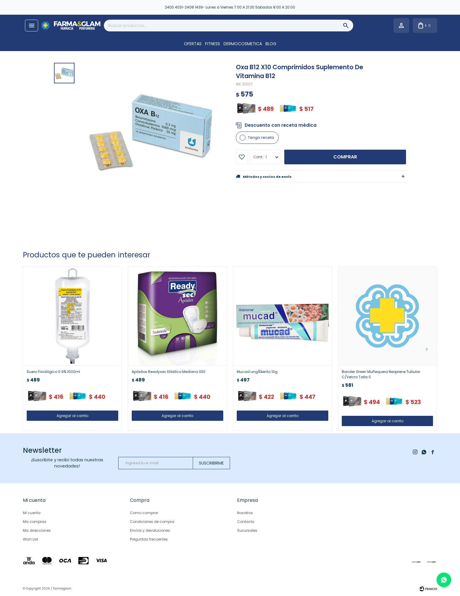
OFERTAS (193, 44)
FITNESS (212, 44)
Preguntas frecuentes (149, 539)
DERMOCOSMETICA (243, 44)
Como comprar (144, 512)
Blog (270, 44)
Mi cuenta (31, 512)
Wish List (30, 539)
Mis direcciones (37, 530)
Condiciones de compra (152, 521)
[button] (427, 349)
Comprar (345, 156)
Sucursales (247, 530)
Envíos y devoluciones (150, 530)
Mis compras (34, 521)
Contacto (245, 521)
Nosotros (245, 512)
